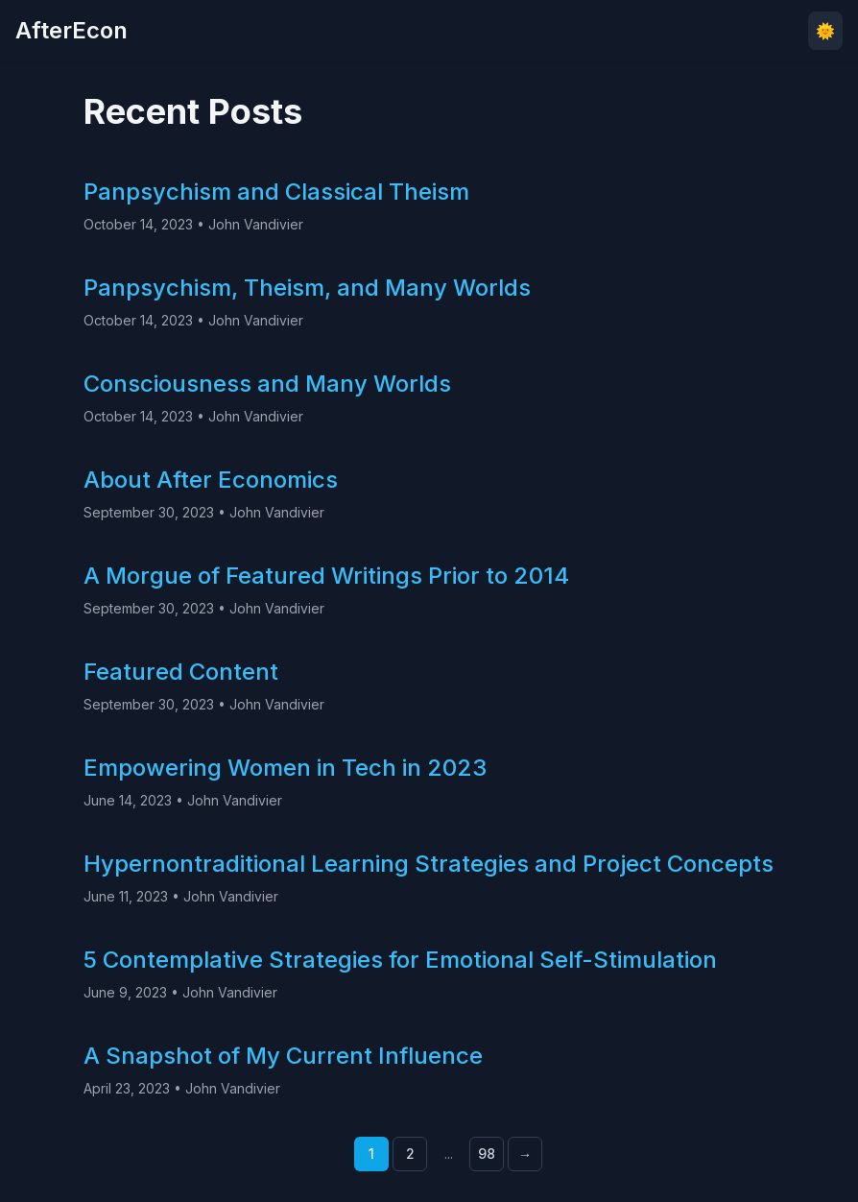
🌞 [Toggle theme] (825, 30)
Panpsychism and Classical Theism (276, 191)
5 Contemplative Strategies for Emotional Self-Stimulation (400, 960)
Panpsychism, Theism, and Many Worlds (307, 287)
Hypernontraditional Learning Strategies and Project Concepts (428, 863)
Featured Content (180, 671)
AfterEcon (71, 30)
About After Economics (210, 479)
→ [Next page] (525, 1153)
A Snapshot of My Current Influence (283, 1056)
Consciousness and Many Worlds (267, 383)
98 (486, 1153)
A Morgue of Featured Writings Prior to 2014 (326, 575)
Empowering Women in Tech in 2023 (285, 767)
